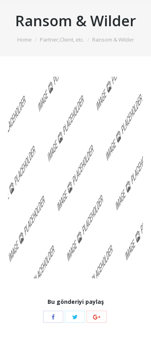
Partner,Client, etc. (62, 39)
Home (24, 39)
